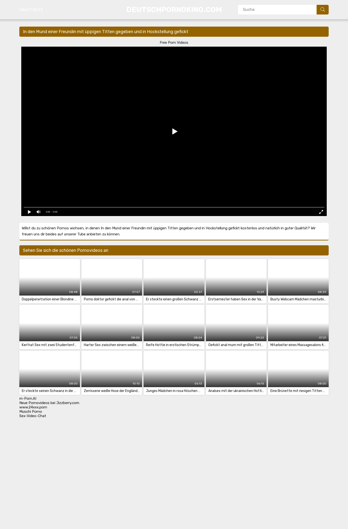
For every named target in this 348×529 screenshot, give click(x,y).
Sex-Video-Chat (32, 416)
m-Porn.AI (27, 398)
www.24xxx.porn (33, 407)
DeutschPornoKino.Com (174, 9)
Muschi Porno (30, 411)
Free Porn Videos (174, 42)
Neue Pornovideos (34, 403)
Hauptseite (31, 9)
